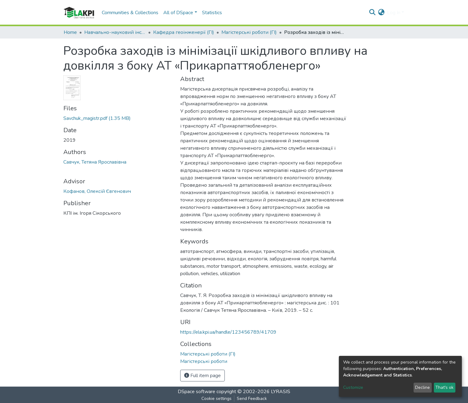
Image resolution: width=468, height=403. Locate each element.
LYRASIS (280, 391)
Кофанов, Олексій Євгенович (97, 191)
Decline (422, 387)
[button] (381, 12)
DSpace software (196, 391)
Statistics (212, 12)
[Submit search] (372, 12)
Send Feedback (252, 398)
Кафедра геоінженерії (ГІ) (183, 32)
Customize (353, 387)
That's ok (444, 387)
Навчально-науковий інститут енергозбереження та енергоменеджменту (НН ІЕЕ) (115, 32)
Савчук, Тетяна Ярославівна (94, 162)
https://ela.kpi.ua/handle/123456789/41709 (228, 332)
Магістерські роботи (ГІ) (249, 32)
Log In (393, 12)
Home (70, 32)
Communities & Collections (130, 12)
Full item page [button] (202, 375)
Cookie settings (216, 398)
